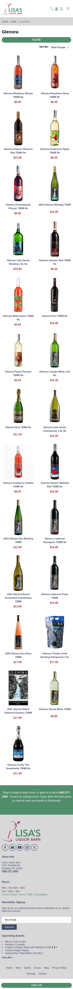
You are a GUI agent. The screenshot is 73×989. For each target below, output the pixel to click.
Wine (18, 968)
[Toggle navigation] (68, 9)
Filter (36, 40)
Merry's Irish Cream (15, 941)
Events (37, 968)
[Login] (56, 9)
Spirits (27, 968)
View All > (7, 957)
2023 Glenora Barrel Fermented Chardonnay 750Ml (18, 598)
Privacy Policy (59, 968)
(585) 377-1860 (10, 871)
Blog (46, 968)
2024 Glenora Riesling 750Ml (55, 204)
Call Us (36, 985)
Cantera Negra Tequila (17, 950)
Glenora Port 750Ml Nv (55, 316)
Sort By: (44, 46)
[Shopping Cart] (61, 9)
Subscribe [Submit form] (9, 927)
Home (9, 968)
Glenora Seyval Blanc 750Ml (55, 709)
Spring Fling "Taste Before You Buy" (24, 953)
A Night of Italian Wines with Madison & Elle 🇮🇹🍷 (31, 947)
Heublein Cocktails (15, 944)
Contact (42, 973)
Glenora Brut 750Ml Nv (18, 427)
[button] (52, 9)
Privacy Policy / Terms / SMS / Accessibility (24, 894)
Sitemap (30, 973)
